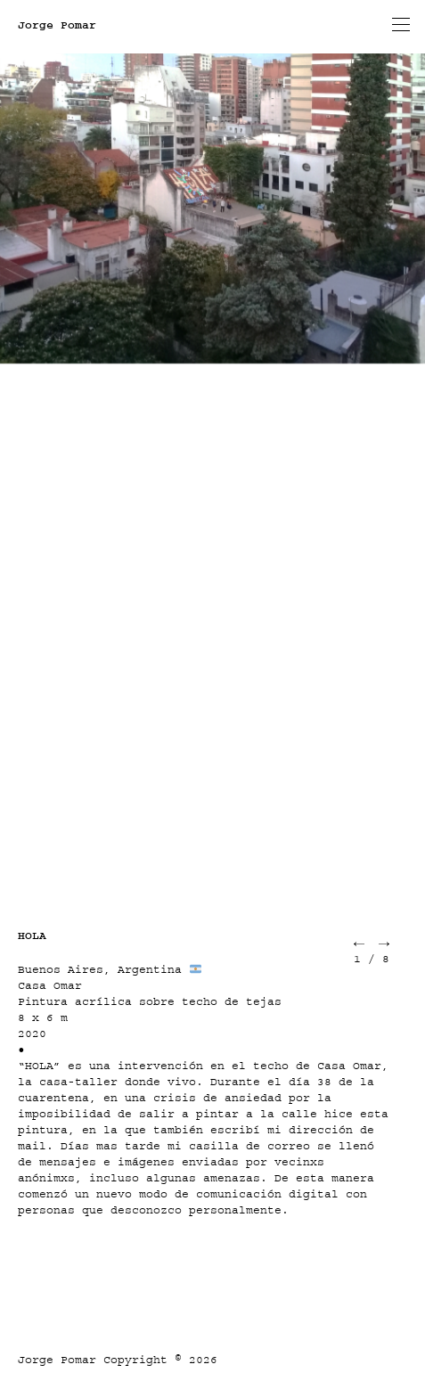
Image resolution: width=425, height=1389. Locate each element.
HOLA (32, 935)
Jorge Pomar (57, 25)
